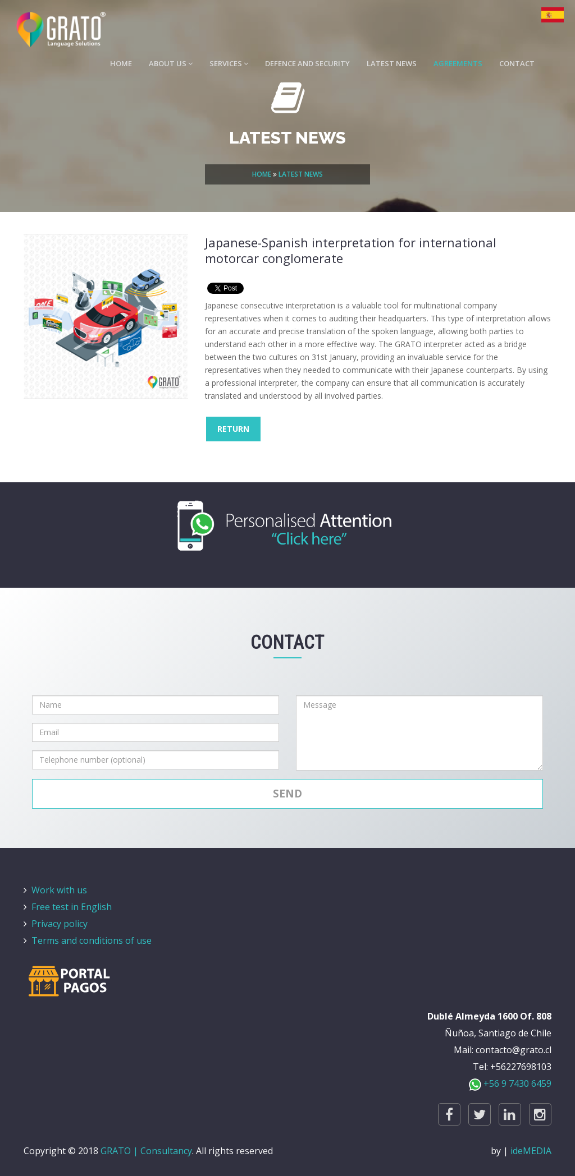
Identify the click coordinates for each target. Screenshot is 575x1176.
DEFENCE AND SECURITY (307, 65)
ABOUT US (171, 65)
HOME (121, 65)
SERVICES (228, 65)
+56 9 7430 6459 (510, 1083)
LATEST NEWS (392, 65)
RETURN (233, 428)
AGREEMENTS (457, 65)
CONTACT (517, 65)
